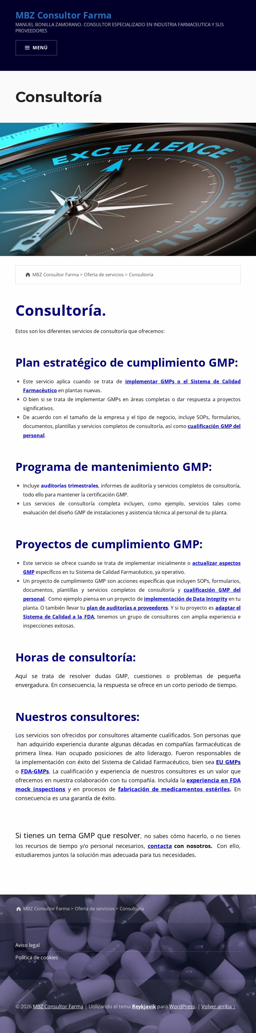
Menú (40, 47)
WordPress (182, 1006)
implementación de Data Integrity (185, 598)
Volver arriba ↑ (218, 1006)
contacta (160, 846)
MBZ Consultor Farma (63, 15)
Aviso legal (27, 945)
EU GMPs (228, 762)
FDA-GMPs (35, 771)
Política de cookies (36, 957)
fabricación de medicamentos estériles (174, 789)
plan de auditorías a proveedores (127, 607)
